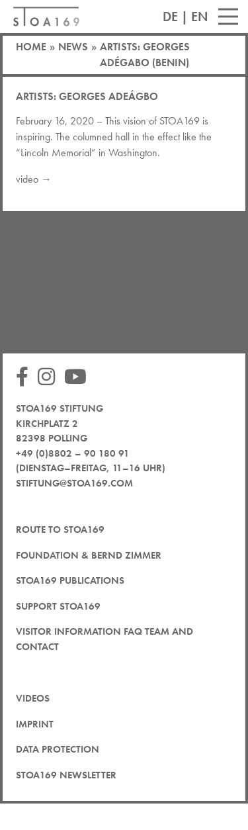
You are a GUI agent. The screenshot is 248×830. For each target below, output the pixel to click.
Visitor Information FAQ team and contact (104, 639)
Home (31, 47)
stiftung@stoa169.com (74, 483)
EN (199, 16)
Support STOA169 (58, 606)
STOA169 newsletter (66, 775)
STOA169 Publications (70, 580)
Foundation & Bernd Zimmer (88, 555)
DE (170, 16)
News (73, 47)
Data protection (57, 749)
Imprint (35, 724)
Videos (33, 698)
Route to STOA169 (60, 529)
